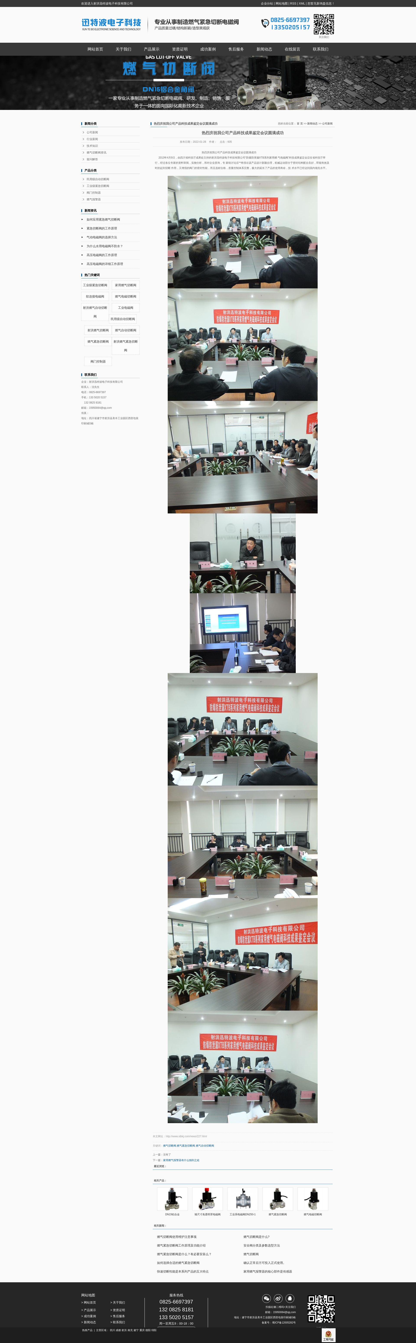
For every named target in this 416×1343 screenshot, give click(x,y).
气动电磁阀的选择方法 (102, 237)
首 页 (300, 123)
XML (302, 3)
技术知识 (92, 145)
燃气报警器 (94, 199)
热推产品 (87, 1330)
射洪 (124, 1330)
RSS (293, 3)
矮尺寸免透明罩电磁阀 (208, 1214)
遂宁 (136, 1330)
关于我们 (123, 49)
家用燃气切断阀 (125, 285)
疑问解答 (92, 159)
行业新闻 (92, 139)
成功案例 (208, 49)
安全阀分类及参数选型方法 (262, 1245)
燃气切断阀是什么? (257, 1236)
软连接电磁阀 (95, 296)
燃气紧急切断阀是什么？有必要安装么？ (184, 1254)
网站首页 (95, 49)
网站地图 (282, 3)
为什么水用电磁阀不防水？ (105, 246)
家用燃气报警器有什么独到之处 (181, 1160)
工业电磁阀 (125, 307)
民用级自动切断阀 (98, 179)
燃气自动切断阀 (125, 330)
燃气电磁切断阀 (125, 296)
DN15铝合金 (172, 1214)
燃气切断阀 (169, 1145)
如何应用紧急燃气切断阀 (103, 219)
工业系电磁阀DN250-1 (243, 1214)
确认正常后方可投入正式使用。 (265, 1263)
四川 (112, 1330)
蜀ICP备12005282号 (284, 1322)
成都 (118, 1330)
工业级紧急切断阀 (98, 186)
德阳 (148, 1330)
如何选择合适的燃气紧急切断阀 (178, 1263)
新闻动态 (264, 49)
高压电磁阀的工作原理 (102, 255)
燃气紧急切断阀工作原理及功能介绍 (181, 1245)
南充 (130, 1330)
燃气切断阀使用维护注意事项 (177, 1236)
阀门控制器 (94, 192)
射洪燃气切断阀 (98, 330)
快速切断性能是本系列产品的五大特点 (183, 1271)
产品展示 (151, 49)
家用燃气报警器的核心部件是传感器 (268, 1271)
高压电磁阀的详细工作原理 (105, 264)
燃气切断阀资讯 (96, 152)
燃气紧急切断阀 (98, 341)
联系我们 (320, 49)
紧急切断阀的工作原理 (102, 228)
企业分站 (267, 3)
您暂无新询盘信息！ (321, 3)
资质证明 (180, 49)
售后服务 (236, 49)
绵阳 (153, 1330)
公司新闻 (92, 132)
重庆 (142, 1330)
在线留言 (292, 49)
